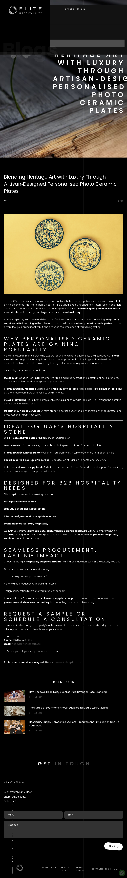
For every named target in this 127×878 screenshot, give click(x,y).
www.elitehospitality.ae (68, 662)
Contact (11, 50)
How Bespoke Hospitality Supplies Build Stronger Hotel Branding (68, 692)
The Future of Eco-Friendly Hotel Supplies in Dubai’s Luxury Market (68, 707)
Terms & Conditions (79, 869)
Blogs (9, 43)
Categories (14, 28)
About (9, 20)
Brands (10, 35)
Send (113, 846)
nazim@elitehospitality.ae (26, 644)
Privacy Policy (65, 869)
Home (8, 12)
